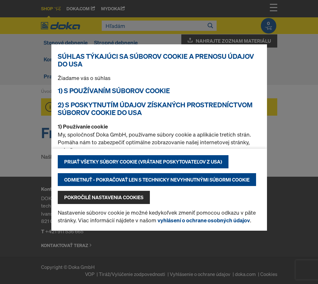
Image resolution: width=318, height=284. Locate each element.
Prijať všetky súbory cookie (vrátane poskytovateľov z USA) (143, 161)
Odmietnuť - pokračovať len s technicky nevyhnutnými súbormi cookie (157, 179)
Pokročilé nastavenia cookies (103, 197)
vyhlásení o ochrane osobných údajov (204, 220)
